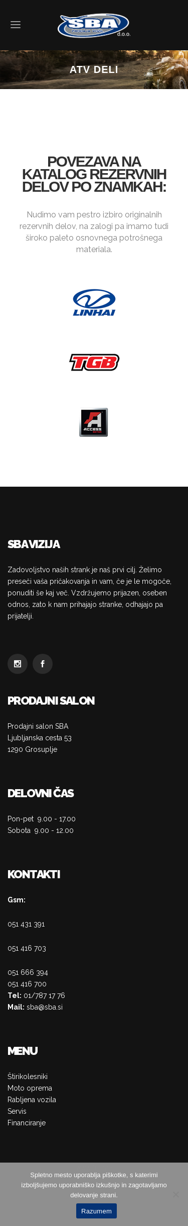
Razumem (96, 1211)
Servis (17, 1111)
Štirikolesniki (28, 1076)
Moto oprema (30, 1088)
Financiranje (27, 1123)
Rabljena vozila (32, 1100)
